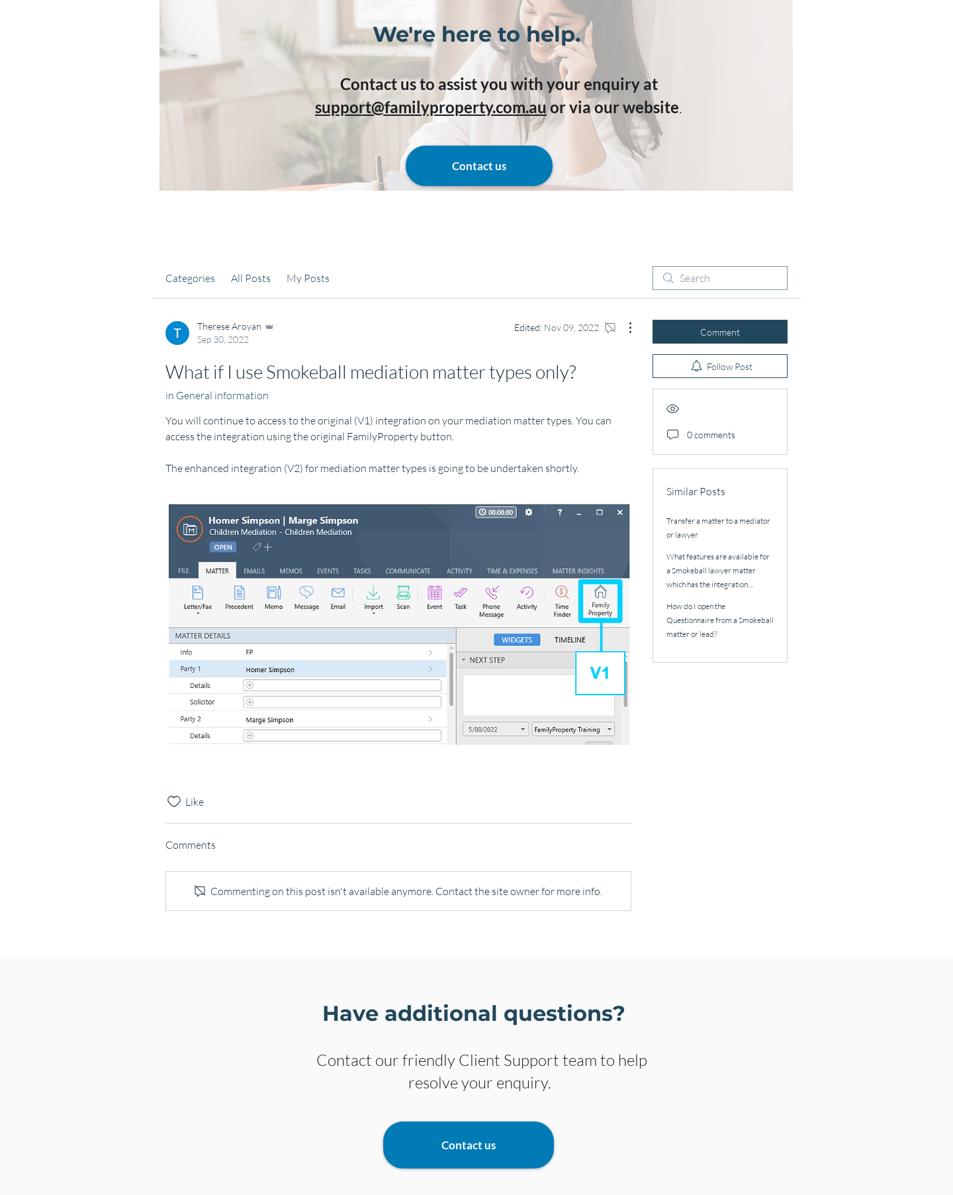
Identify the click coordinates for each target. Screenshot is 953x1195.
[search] (720, 278)
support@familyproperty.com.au (431, 107)
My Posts (308, 278)
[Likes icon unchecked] (174, 802)
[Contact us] (479, 166)
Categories (190, 278)
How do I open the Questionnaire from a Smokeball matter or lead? (720, 620)
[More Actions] (623, 328)
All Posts (251, 278)
